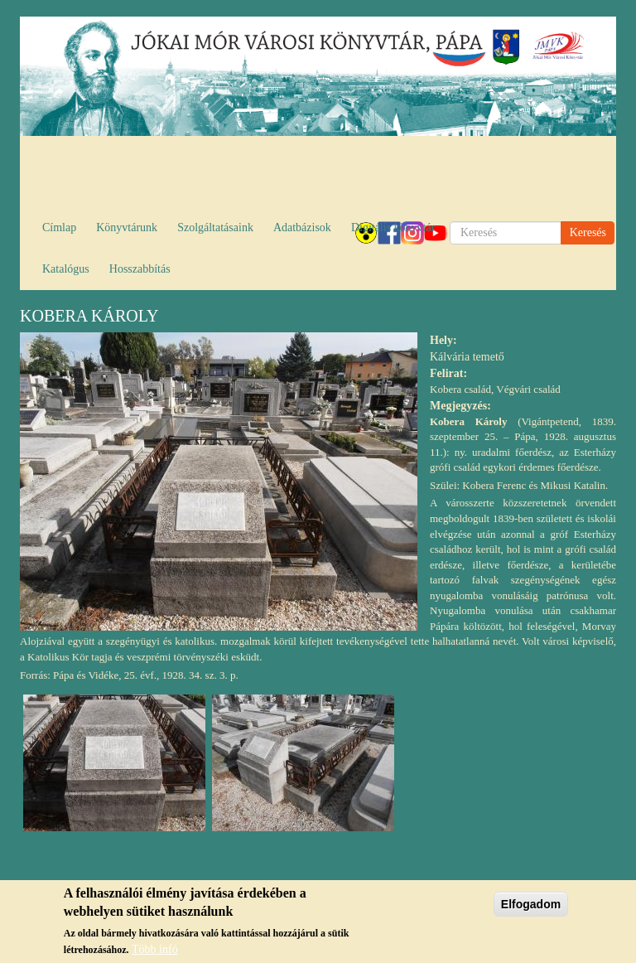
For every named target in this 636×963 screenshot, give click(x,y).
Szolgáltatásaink (215, 227)
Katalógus (65, 269)
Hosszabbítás (140, 269)
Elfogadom (531, 910)
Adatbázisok (302, 227)
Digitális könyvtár (393, 227)
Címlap (59, 227)
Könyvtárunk (126, 227)
